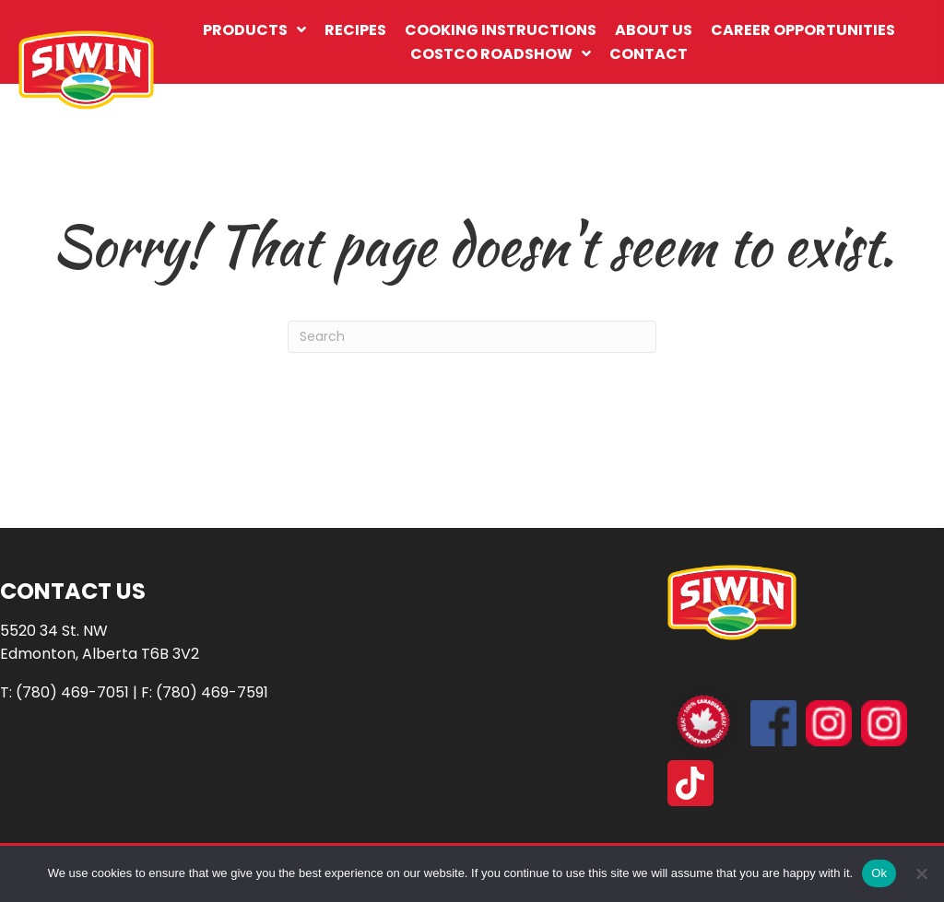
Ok (879, 873)
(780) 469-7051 (72, 692)
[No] (921, 873)
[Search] (472, 337)
